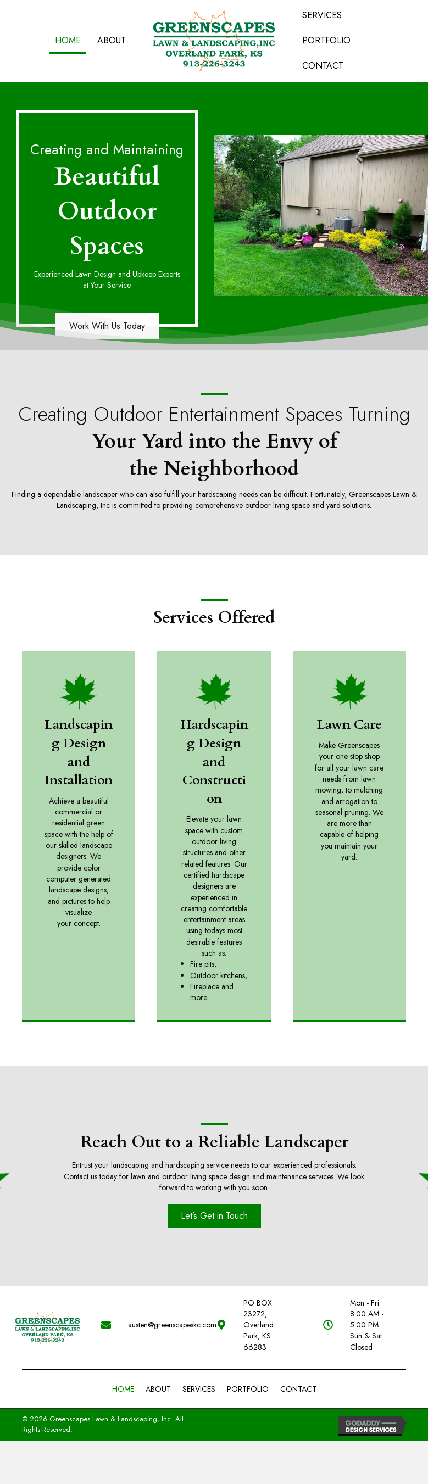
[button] (214, 1216)
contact (298, 1366)
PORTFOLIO (248, 1366)
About (158, 1366)
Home (123, 1366)
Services (198, 1366)
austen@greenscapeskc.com (161, 1313)
